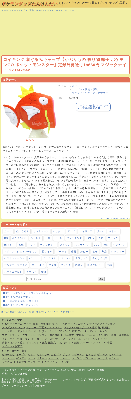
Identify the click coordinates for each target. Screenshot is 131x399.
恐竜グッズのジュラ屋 (15, 373)
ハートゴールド (13, 271)
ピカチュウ (8, 354)
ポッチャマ (62, 362)
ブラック (113, 238)
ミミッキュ (115, 354)
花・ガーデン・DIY (43, 339)
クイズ (52, 265)
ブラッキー (89, 358)
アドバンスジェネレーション (20, 251)
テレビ (32, 244)
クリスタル (50, 258)
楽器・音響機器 (42, 323)
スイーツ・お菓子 (12, 346)
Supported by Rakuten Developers (115, 218)
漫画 (73, 251)
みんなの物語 (100, 258)
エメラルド (38, 265)
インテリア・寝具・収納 (16, 339)
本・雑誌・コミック (45, 331)
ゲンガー (21, 358)
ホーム (4, 10)
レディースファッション (101, 323)
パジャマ (66, 258)
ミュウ (31, 354)
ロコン (31, 358)
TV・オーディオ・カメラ (92, 331)
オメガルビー (95, 265)
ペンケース (119, 244)
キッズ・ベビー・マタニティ (68, 323)
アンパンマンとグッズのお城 (18, 370)
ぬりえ (79, 265)
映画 (106, 244)
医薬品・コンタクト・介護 (63, 342)
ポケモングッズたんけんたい (29, 3)
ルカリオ (102, 358)
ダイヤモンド (74, 238)
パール (58, 238)
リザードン (78, 354)
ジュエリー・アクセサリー (17, 331)
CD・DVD (64, 331)
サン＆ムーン (41, 231)
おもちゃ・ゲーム (12, 323)
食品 (109, 342)
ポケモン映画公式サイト (18, 297)
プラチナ (66, 265)
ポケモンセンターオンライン (21, 305)
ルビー (84, 251)
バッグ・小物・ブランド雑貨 (80, 327)
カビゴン (56, 354)
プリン (66, 354)
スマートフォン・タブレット (18, 335)
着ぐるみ (47, 251)
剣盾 (104, 251)
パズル (90, 238)
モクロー (114, 358)
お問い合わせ (37, 385)
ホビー (13, 10)
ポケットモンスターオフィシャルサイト (27, 293)
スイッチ (65, 244)
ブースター (8, 358)
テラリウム (81, 258)
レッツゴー (117, 251)
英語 (109, 265)
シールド (36, 238)
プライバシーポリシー (14, 385)
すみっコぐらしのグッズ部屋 (88, 370)
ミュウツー (43, 354)
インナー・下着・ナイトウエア (44, 327)
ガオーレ (114, 231)
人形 (101, 238)
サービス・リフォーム (68, 339)
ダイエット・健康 (36, 342)
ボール (100, 231)
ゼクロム (7, 362)
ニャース (65, 358)
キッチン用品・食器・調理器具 (111, 335)
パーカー (34, 258)
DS (6, 238)
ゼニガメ (102, 354)
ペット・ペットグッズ (95, 339)
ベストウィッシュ (14, 258)
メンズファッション (13, 327)
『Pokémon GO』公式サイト (21, 301)
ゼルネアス (20, 362)
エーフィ (53, 358)
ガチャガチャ (48, 244)
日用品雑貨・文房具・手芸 (76, 335)
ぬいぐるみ (22, 231)
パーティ (61, 251)
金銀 (43, 271)
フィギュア (86, 231)
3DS (96, 244)
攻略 (94, 251)
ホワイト (9, 244)
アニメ (71, 231)
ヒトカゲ (91, 354)
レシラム (77, 358)
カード (8, 231)
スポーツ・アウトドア (93, 342)
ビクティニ (48, 362)
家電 (74, 331)
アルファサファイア (15, 265)
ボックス (58, 231)
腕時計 (106, 327)
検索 (101, 279)
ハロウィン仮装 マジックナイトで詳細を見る (93, 107)
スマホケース (82, 244)
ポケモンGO (19, 238)
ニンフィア (34, 362)
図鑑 (21, 244)
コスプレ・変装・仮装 (29, 10)
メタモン (42, 358)
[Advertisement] (65, 33)
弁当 (47, 238)
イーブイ (21, 354)
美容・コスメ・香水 (13, 342)
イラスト (31, 271)
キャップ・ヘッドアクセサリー (58, 10)
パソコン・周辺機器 (48, 335)
